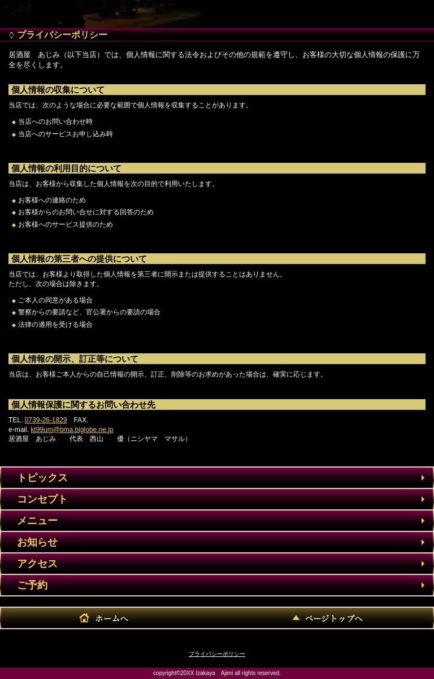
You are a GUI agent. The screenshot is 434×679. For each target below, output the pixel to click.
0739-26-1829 (46, 420)
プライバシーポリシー (217, 654)
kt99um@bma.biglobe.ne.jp (72, 430)
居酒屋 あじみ (88, 11)
